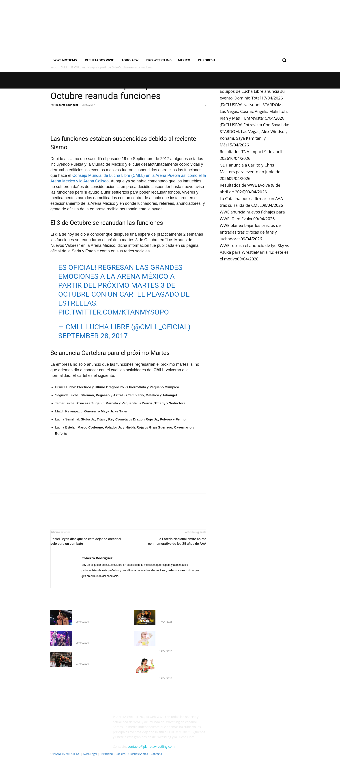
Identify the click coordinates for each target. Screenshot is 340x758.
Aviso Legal (90, 754)
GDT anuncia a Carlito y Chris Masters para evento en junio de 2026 (250, 171)
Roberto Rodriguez (67, 104)
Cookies (120, 754)
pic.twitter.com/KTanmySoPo (113, 312)
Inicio (53, 67)
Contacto (156, 754)
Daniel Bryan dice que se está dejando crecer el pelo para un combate (85, 541)
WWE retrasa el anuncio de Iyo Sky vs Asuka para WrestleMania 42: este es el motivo (254, 252)
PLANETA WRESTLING (66, 754)
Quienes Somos (138, 754)
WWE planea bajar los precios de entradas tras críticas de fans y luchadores (250, 232)
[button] (284, 60)
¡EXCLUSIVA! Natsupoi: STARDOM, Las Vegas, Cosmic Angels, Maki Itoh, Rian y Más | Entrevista (254, 111)
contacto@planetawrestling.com (151, 746)
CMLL (64, 67)
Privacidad (106, 754)
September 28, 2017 (93, 335)
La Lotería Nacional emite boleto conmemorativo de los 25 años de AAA (177, 541)
